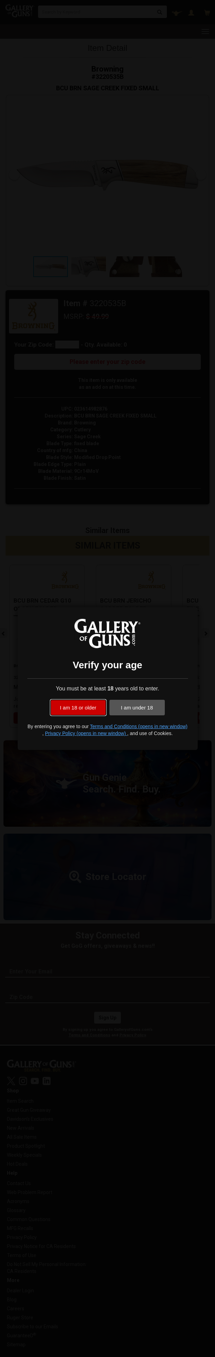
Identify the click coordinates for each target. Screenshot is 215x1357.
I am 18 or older (78, 707)
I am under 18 (137, 707)
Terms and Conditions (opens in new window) (139, 726)
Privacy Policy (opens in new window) (86, 733)
